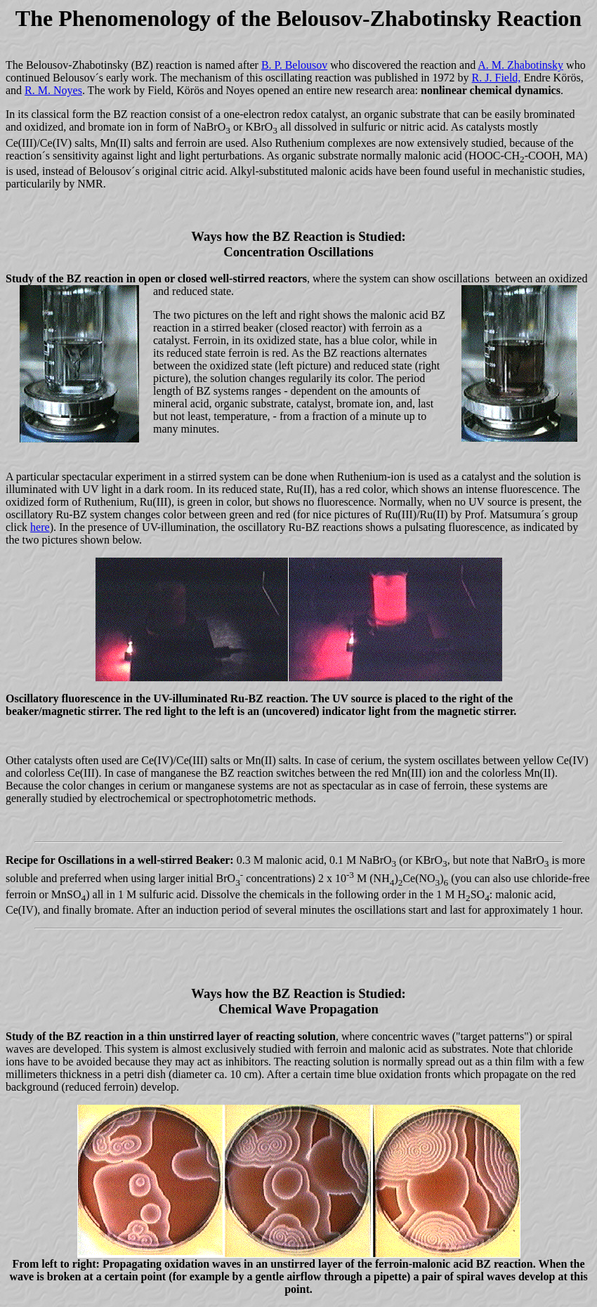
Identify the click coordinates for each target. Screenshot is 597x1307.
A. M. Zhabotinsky (520, 65)
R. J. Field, (496, 78)
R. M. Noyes (53, 90)
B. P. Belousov (294, 65)
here (40, 527)
